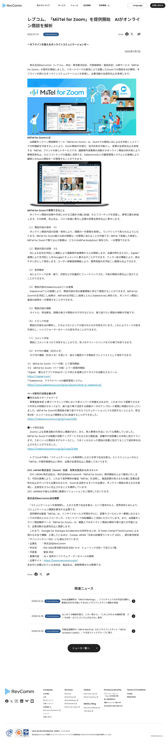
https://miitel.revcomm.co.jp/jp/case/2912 (52, 419)
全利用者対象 (113, 696)
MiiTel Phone (69, 697)
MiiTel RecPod (70, 704)
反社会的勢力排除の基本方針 (113, 706)
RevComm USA (89, 694)
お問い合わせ (47, 717)
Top (106, 696)
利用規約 (130, 694)
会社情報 (46, 694)
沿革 (44, 697)
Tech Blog (87, 711)
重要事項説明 (131, 697)
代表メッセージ (48, 704)
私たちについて (48, 700)
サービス (62, 5)
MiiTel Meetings (70, 700)
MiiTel (67, 694)
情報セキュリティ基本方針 (112, 702)
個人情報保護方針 (110, 699)
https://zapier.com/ (39, 376)
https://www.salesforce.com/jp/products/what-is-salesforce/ (64, 385)
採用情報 (102, 5)
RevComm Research (50, 710)
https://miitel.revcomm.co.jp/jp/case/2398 (52, 449)
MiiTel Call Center (71, 707)
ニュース (74, 5)
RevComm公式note (91, 708)
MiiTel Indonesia (90, 697)
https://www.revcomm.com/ (61, 560)
